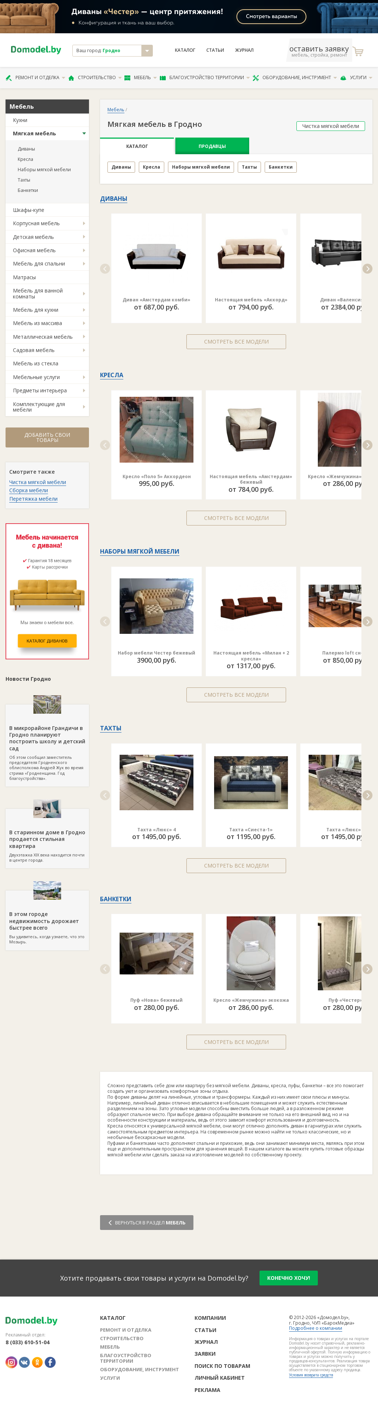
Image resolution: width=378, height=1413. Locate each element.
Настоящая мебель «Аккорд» (251, 300)
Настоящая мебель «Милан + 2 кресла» (251, 656)
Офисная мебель (34, 250)
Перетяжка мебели (33, 498)
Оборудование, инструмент (294, 77)
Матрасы (24, 277)
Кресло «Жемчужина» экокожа (251, 1000)
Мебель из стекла (35, 363)
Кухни (20, 120)
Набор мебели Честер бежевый (156, 653)
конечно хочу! (288, 1277)
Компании (210, 1318)
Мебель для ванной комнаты (38, 293)
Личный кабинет (220, 1377)
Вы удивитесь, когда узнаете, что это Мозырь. (47, 917)
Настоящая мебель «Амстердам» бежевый (251, 479)
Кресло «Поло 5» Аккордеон (157, 476)
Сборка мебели (28, 490)
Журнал (244, 50)
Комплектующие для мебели (39, 406)
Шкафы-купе (28, 209)
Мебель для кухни (35, 309)
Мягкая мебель (34, 133)
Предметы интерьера (40, 390)
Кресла (25, 159)
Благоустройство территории (205, 77)
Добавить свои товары (47, 437)
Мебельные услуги (36, 377)
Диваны (26, 149)
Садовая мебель (34, 350)
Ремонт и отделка (35, 77)
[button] (105, 269)
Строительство (95, 77)
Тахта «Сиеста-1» (251, 829)
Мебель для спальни (39, 263)
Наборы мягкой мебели (44, 169)
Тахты (24, 180)
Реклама (207, 1390)
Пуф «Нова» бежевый (156, 1000)
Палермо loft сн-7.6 (345, 653)
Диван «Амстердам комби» (156, 300)
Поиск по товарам (222, 1366)
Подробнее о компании (315, 1328)
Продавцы (212, 146)
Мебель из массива (37, 323)
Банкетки (28, 190)
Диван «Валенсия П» (345, 300)
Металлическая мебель (43, 336)
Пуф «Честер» (346, 1000)
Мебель (140, 77)
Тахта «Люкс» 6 (345, 829)
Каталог (185, 50)
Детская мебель (33, 236)
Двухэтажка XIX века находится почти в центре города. (47, 836)
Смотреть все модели (236, 341)
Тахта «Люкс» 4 (156, 829)
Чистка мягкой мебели (37, 482)
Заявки (205, 1353)
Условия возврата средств (311, 1374)
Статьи (215, 50)
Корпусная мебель (36, 223)
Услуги (356, 77)
